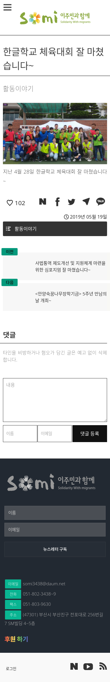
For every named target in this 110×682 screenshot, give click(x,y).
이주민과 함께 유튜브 (88, 666)
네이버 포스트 (74, 666)
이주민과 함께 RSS (102, 666)
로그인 (11, 668)
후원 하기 (16, 639)
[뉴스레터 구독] (55, 549)
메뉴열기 (8, 7)
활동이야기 (26, 229)
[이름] (55, 513)
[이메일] (55, 530)
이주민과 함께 (55, 17)
